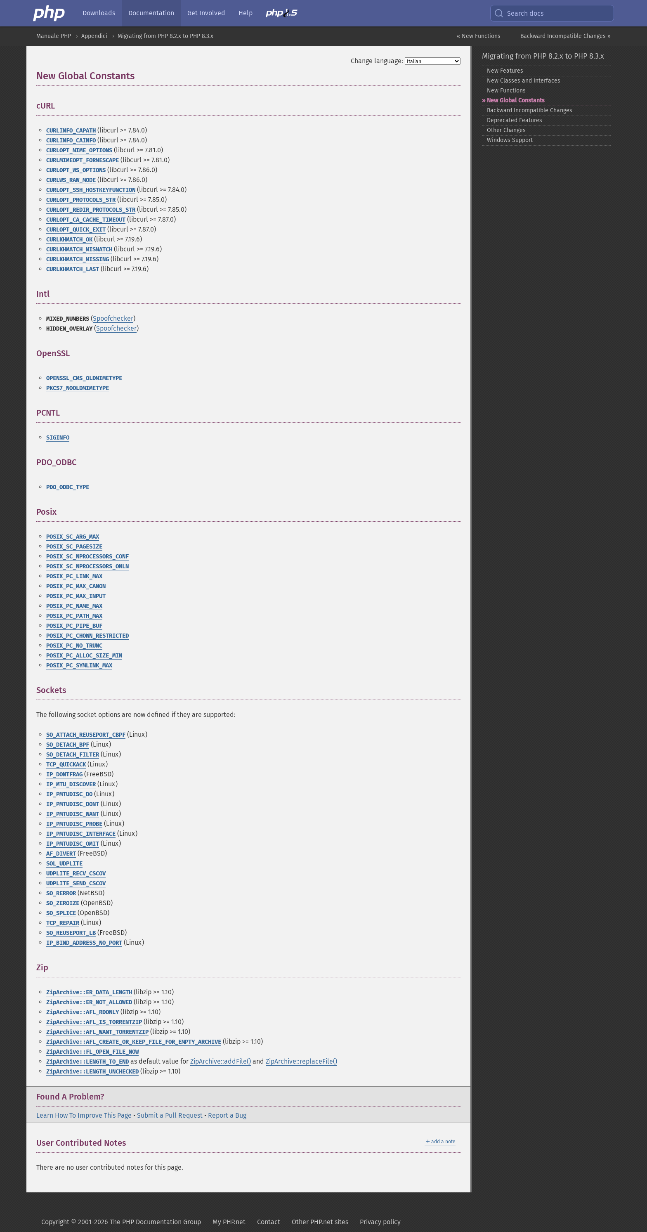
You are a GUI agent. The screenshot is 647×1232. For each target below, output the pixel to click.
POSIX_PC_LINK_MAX (74, 576)
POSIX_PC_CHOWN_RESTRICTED (87, 635)
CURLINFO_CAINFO (71, 140)
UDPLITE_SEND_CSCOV (76, 883)
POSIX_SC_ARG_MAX (72, 536)
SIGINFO (57, 437)
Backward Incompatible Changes (529, 110)
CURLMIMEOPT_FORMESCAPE (82, 160)
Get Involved (206, 13)
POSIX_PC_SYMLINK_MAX (79, 665)
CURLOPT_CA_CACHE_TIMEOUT (85, 219)
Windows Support (510, 140)
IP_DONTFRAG (64, 774)
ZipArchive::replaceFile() (301, 1061)
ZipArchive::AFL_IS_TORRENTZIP (94, 1022)
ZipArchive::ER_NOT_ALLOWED (89, 1002)
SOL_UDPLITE (64, 863)
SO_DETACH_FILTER (72, 754)
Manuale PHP (53, 36)
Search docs (518, 13)
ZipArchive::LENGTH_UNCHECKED (92, 1071)
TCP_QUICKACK (66, 764)
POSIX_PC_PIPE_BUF (74, 625)
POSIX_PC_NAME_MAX (74, 606)
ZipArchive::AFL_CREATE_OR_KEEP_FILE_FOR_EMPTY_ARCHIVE (133, 1041)
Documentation (151, 13)
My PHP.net (229, 1222)
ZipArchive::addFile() (220, 1061)
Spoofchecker (113, 318)
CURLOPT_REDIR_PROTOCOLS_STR (90, 209)
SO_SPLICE (61, 913)
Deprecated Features (514, 120)
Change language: (377, 61)
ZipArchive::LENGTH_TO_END (87, 1061)
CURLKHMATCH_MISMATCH (79, 249)
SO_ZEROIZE (62, 903)
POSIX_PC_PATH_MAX (74, 616)
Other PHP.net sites (320, 1222)
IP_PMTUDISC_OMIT (72, 843)
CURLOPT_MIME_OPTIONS (79, 150)
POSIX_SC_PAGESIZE (74, 546)
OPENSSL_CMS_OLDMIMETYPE (84, 378)
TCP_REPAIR (62, 923)
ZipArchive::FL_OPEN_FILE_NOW (92, 1051)
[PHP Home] (49, 13)
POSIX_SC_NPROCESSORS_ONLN (87, 566)
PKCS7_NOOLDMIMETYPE (77, 388)
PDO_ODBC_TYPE (67, 487)
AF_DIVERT (61, 853)
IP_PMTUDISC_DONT (72, 804)
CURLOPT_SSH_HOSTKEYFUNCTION (90, 190)
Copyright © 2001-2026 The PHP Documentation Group (121, 1222)
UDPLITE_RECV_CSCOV (76, 873)
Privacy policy (380, 1222)
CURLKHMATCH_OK (69, 239)
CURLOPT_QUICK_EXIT (76, 229)
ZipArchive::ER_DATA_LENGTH (89, 992)
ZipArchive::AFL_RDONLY (82, 1012)
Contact (268, 1222)
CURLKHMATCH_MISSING (77, 259)
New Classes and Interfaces (523, 80)
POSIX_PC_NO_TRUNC (74, 645)
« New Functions (479, 36)
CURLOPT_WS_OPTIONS (76, 170)
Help (245, 13)
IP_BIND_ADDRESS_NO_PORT (84, 942)
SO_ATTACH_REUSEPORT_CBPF (85, 734)
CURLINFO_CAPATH (71, 130)
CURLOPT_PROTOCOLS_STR (81, 199)
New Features (505, 70)
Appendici (94, 36)
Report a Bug (227, 1115)
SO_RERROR (61, 893)
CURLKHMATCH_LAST (72, 269)
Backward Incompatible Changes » (565, 36)
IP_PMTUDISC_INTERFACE (81, 833)
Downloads (99, 13)
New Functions (506, 90)
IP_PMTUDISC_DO (69, 794)
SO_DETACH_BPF (67, 744)
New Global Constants (516, 100)
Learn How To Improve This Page (84, 1115)
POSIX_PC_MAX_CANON (76, 586)
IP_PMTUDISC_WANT (72, 814)
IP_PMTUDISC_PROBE (74, 824)
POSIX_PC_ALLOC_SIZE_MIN (84, 655)
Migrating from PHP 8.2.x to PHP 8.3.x (165, 36)
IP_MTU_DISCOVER (71, 784)
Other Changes (506, 130)
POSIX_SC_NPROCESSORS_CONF (87, 556)
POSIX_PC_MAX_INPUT (76, 596)
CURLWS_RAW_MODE (71, 180)
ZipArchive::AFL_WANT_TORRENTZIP (97, 1032)
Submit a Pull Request (170, 1115)
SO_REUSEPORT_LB (71, 932)
